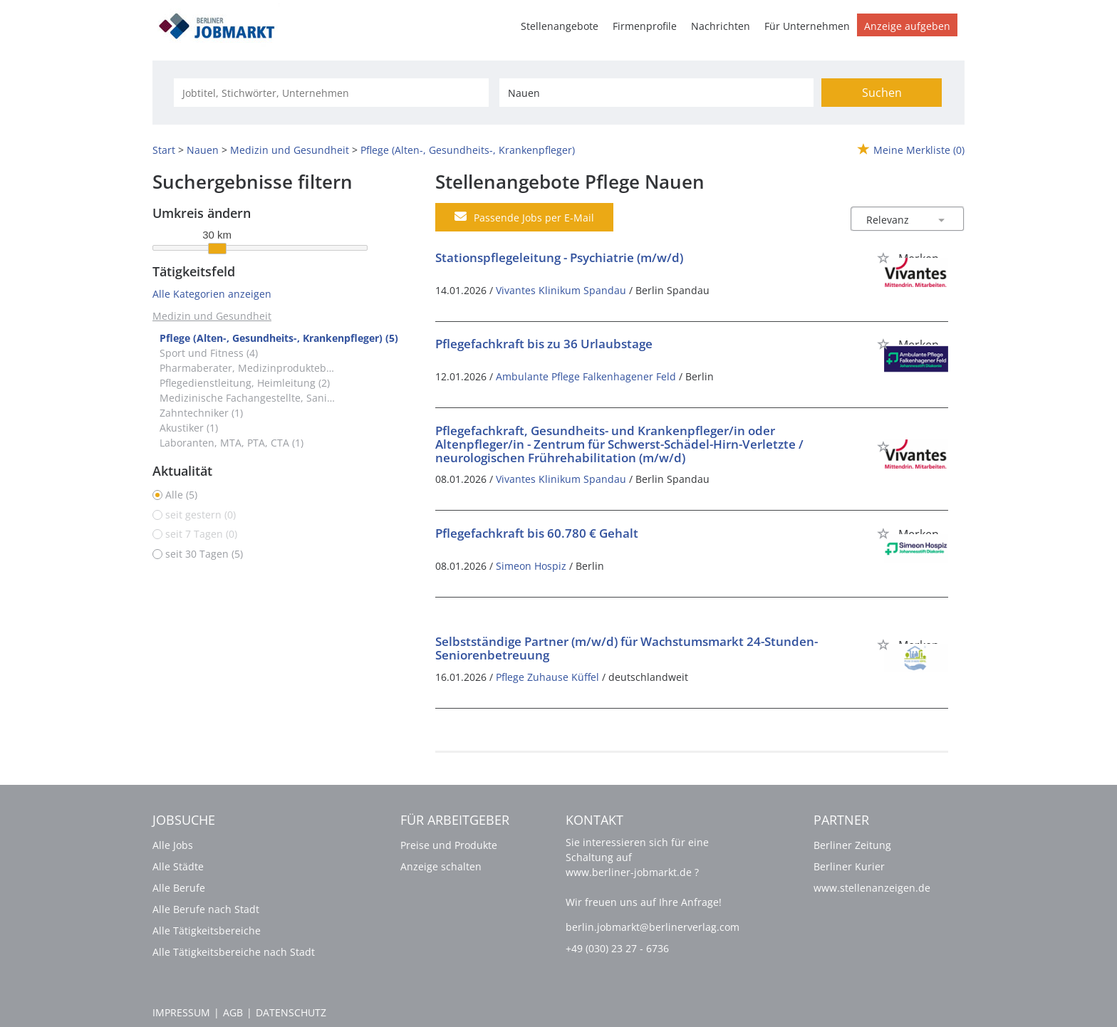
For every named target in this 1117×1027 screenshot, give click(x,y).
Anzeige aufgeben (907, 26)
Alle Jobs (172, 845)
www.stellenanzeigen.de (872, 888)
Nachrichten (720, 26)
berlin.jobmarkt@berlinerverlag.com (652, 927)
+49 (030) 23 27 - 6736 (617, 948)
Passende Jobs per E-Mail (524, 217)
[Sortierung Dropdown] (942, 219)
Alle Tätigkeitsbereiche (206, 930)
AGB (233, 1012)
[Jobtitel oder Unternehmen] (331, 92)
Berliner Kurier (849, 866)
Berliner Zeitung (852, 845)
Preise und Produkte (448, 845)
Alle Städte (178, 866)
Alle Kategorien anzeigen (211, 294)
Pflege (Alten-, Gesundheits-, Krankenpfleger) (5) (279, 338)
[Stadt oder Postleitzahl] (656, 92)
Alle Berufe (178, 888)
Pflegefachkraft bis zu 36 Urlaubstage (544, 343)
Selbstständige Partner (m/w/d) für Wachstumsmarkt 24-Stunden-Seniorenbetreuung (626, 648)
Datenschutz (291, 1012)
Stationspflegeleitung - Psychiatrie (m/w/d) (559, 257)
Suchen (882, 92)
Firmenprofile (645, 26)
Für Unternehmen (807, 26)
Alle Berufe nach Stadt (205, 909)
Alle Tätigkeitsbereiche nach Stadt (233, 952)
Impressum (181, 1012)
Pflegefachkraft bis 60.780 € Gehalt (536, 533)
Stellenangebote (559, 26)
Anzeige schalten (441, 866)
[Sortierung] (893, 219)
